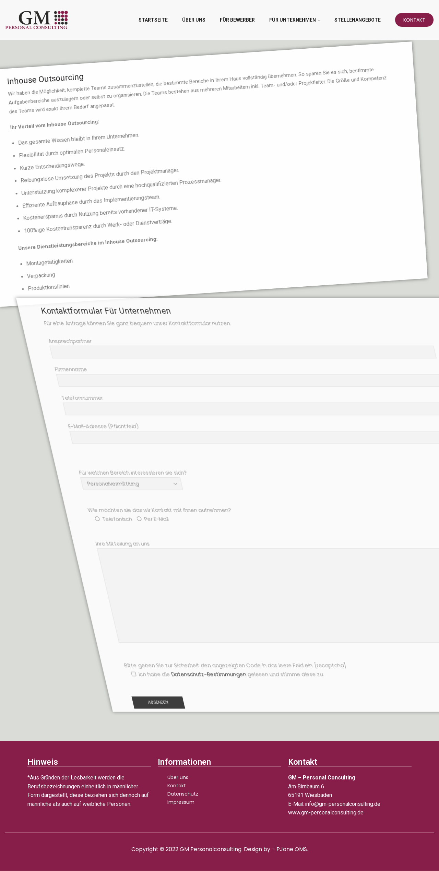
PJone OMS (291, 849)
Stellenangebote (357, 20)
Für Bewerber (237, 20)
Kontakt (414, 19)
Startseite (153, 20)
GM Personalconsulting (210, 849)
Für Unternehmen (294, 20)
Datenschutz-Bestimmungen (286, 674)
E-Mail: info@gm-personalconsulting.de (335, 804)
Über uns (193, 20)
